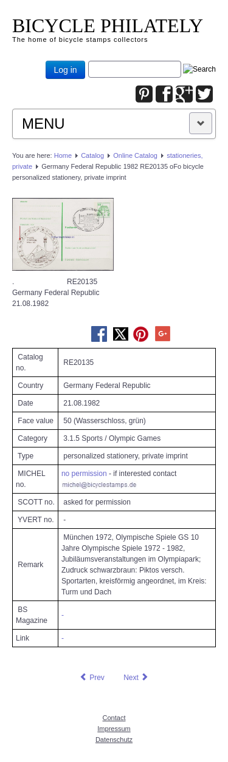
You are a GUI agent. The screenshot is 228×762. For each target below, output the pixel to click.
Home (63, 155)
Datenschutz (114, 739)
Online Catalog (135, 155)
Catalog (92, 155)
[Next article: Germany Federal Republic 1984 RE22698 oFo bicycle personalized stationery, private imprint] (136, 677)
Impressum (113, 728)
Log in (65, 70)
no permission (84, 473)
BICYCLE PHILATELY (107, 25)
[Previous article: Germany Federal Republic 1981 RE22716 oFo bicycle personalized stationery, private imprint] (92, 677)
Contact (114, 717)
